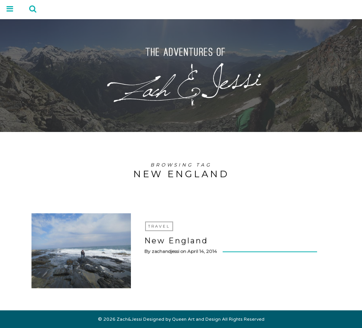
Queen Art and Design (196, 319)
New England (176, 241)
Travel (159, 226)
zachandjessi (165, 251)
